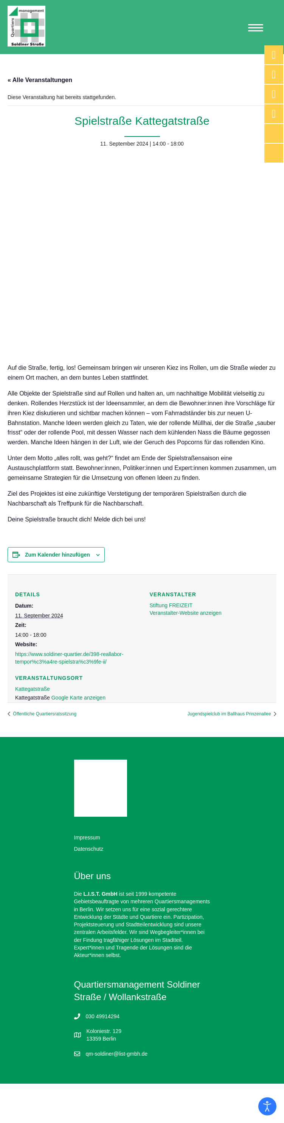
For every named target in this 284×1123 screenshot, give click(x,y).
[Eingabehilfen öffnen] (267, 1106)
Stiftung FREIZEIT (171, 605)
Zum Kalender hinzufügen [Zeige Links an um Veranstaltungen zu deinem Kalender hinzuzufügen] (57, 555)
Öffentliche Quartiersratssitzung (44, 714)
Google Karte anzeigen (78, 698)
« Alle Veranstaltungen (40, 80)
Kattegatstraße (32, 689)
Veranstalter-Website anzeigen (186, 613)
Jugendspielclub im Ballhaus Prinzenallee (230, 714)
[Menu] (255, 28)
